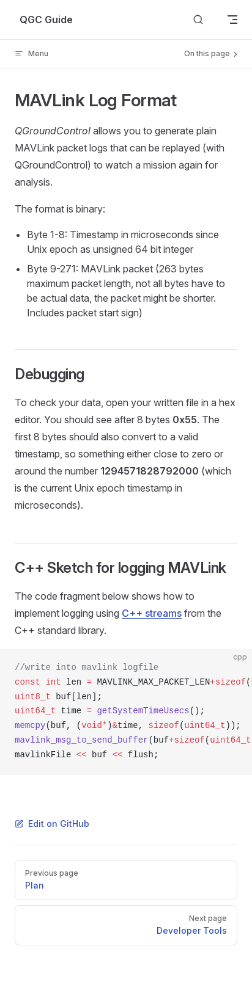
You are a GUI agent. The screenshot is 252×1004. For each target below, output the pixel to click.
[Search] (198, 20)
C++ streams (152, 613)
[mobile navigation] (232, 19)
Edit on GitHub (52, 823)
